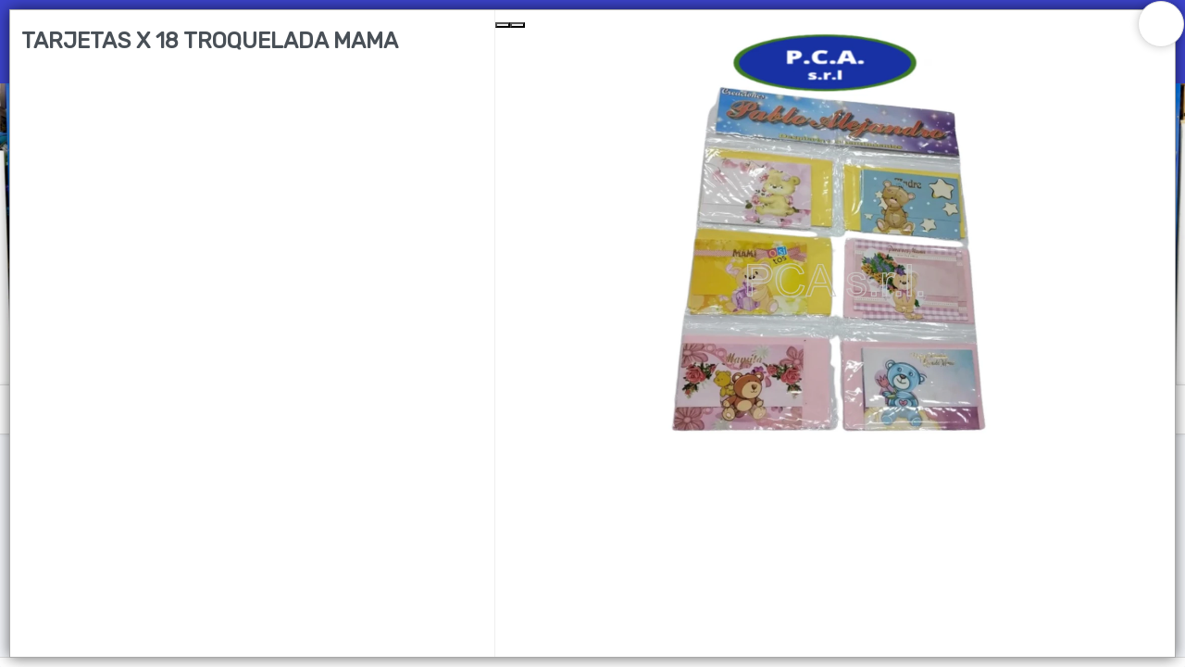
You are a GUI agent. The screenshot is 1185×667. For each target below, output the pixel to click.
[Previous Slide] (502, 25)
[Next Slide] (517, 25)
